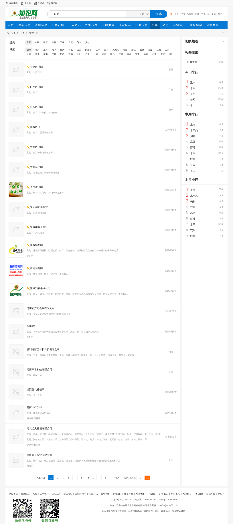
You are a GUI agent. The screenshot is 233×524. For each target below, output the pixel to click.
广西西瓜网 (36, 86)
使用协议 (116, 494)
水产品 (194, 130)
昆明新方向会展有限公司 (41, 308)
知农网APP (80, 494)
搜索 (31, 33)
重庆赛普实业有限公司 (39, 455)
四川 (79, 54)
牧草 (192, 159)
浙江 (133, 49)
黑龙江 (115, 49)
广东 (54, 54)
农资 (70, 42)
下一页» (115, 477)
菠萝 (192, 164)
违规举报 (210, 494)
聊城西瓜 (35, 126)
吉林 (106, 49)
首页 (13, 33)
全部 (29, 42)
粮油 (220, 14)
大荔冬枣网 (36, 167)
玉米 (192, 82)
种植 (183, 14)
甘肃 (121, 54)
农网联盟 (105, 494)
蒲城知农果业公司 (40, 288)
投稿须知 (67, 494)
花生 (192, 230)
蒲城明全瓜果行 (39, 227)
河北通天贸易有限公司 (39, 428)
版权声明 (128, 494)
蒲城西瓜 (25, 494)
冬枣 (176, 14)
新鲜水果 (192, 62)
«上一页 (41, 477)
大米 (203, 14)
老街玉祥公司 (34, 407)
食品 (214, 14)
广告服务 (163, 494)
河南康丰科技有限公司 (39, 369)
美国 (192, 170)
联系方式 (56, 494)
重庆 (62, 49)
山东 (167, 49)
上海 (45, 49)
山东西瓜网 (36, 106)
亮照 (35, 494)
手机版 (27, 3)
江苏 (125, 49)
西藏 (104, 54)
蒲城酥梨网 (36, 244)
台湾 (154, 54)
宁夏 (137, 54)
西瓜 (192, 147)
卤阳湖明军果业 (39, 207)
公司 (22, 33)
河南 (29, 54)
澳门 (171, 54)
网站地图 (140, 494)
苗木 (79, 42)
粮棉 (54, 42)
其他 (87, 42)
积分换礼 (175, 494)
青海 (129, 54)
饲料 (192, 136)
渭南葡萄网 (36, 268)
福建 (150, 49)
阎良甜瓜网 (36, 187)
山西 (79, 49)
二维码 (40, 3)
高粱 (192, 141)
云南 (96, 54)
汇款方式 (93, 494)
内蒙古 (88, 49)
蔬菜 (45, 42)
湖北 (37, 54)
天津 (54, 49)
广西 (62, 54)
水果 (37, 42)
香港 (163, 54)
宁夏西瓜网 (36, 66)
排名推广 (152, 494)
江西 (159, 49)
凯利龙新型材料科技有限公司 (43, 349)
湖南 (45, 54)
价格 (197, 14)
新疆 (146, 54)
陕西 (112, 54)
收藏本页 (13, 3)
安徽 (142, 49)
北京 (37, 49)
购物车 (54, 3)
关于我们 (44, 494)
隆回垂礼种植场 (35, 389)
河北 (70, 49)
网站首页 (13, 494)
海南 (70, 54)
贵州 (87, 54)
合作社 (190, 14)
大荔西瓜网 (36, 146)
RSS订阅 (199, 494)
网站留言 (187, 494)
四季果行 (32, 326)
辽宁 (98, 49)
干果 (62, 42)
